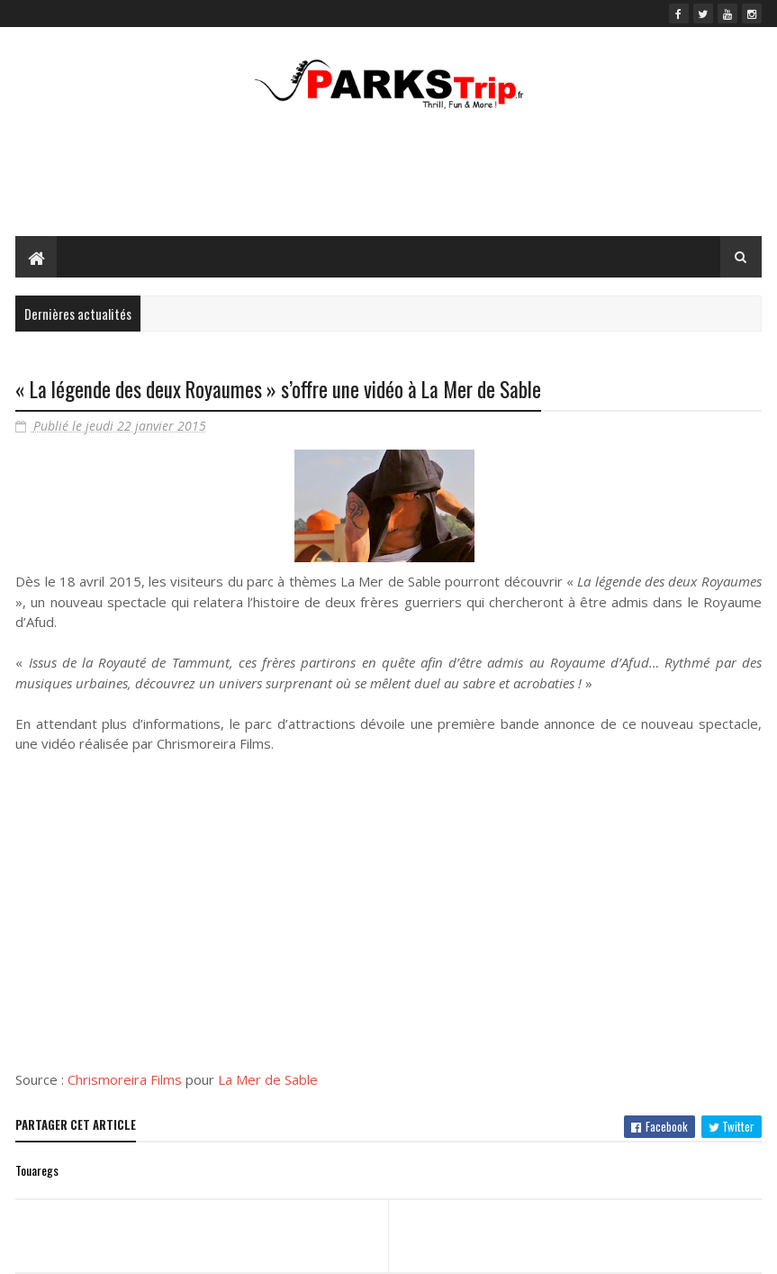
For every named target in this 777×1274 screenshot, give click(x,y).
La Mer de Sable (268, 1079)
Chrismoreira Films (125, 1079)
